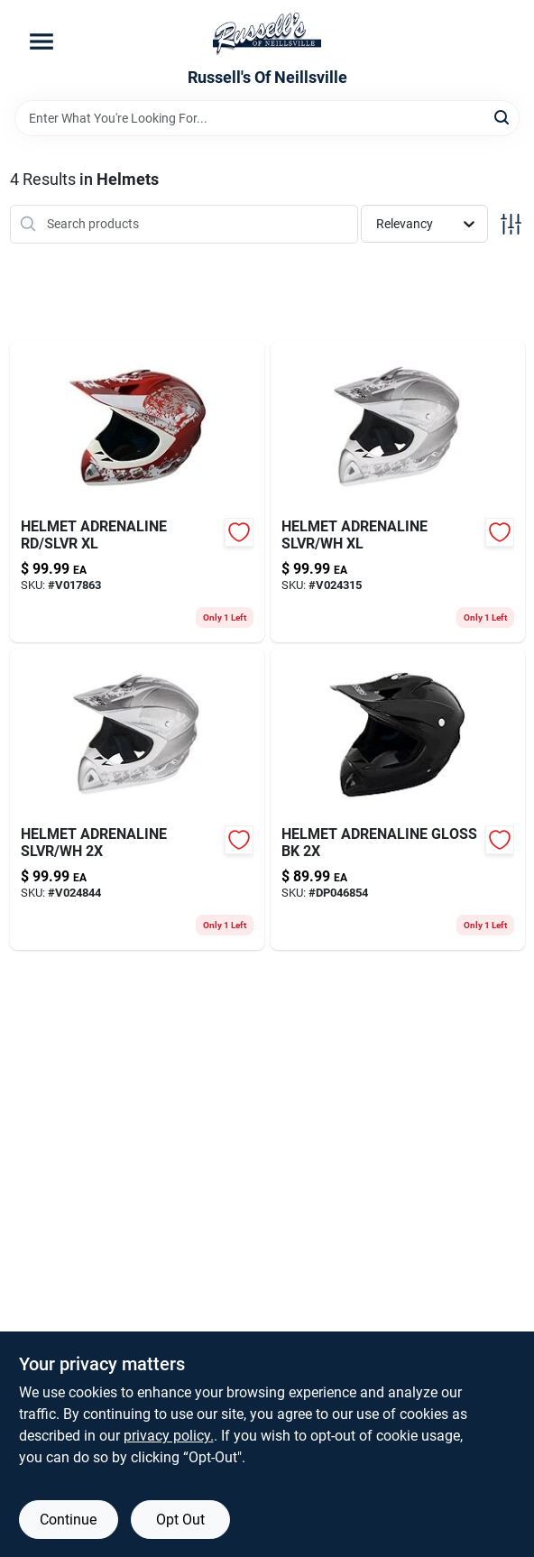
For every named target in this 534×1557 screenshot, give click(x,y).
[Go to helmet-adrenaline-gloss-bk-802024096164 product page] (398, 799)
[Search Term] (267, 118)
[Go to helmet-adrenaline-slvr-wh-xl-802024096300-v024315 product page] (398, 491)
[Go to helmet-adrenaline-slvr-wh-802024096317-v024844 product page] (137, 799)
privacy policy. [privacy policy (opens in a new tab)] (169, 1435)
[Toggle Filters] (511, 224)
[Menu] (41, 41)
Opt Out (180, 1519)
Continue (68, 1519)
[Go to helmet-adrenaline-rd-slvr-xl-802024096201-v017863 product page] (137, 491)
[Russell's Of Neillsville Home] (267, 34)
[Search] (503, 117)
